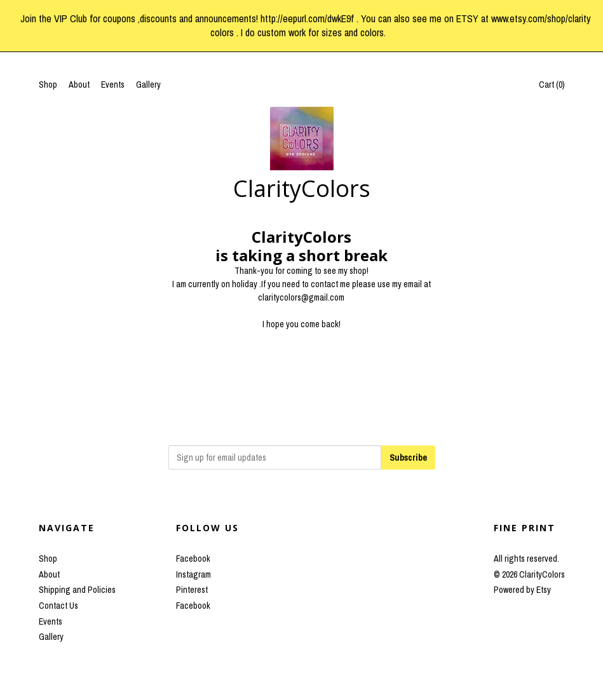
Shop (48, 84)
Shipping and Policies (77, 589)
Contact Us (58, 605)
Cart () (552, 84)
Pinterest (192, 589)
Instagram (193, 574)
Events (113, 84)
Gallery (148, 84)
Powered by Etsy (522, 589)
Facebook (193, 558)
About (79, 84)
